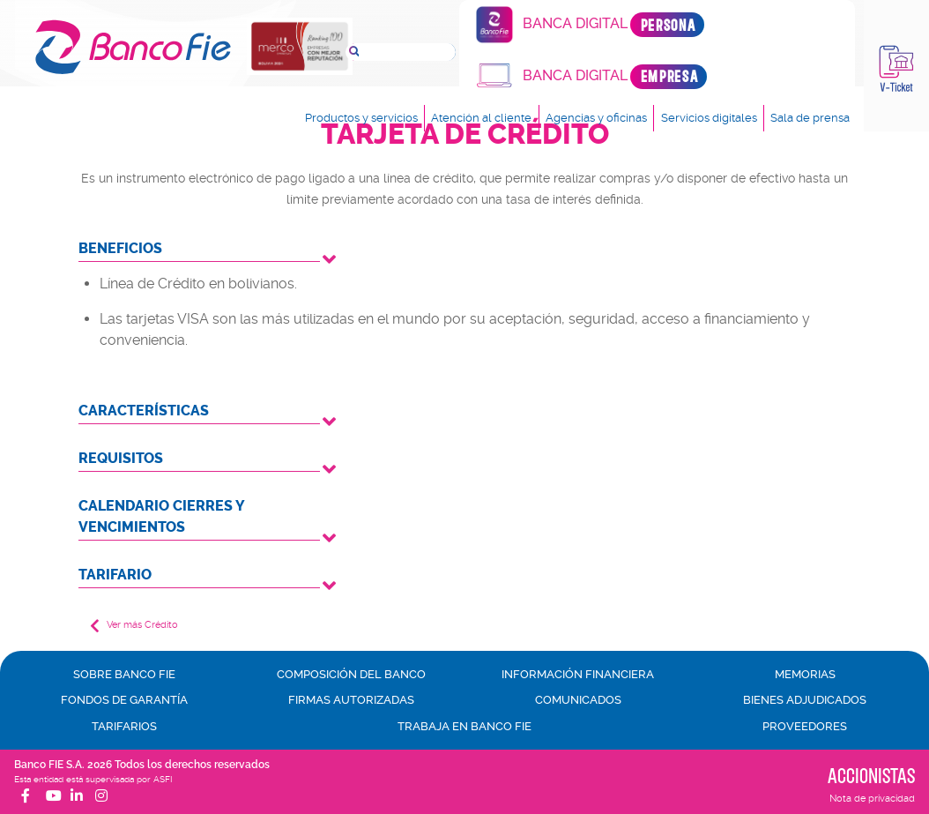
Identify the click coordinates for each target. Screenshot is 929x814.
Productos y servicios (360, 118)
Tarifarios (124, 726)
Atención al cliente (481, 118)
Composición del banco (351, 674)
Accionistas (871, 775)
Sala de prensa (810, 118)
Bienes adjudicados (804, 699)
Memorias (805, 674)
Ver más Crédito (134, 625)
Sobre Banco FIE (124, 674)
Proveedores (804, 726)
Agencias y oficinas (596, 118)
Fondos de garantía (124, 699)
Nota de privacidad (872, 798)
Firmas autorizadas (351, 699)
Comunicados (578, 699)
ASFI (162, 779)
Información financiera (578, 674)
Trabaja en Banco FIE (464, 726)
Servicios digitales (709, 118)
